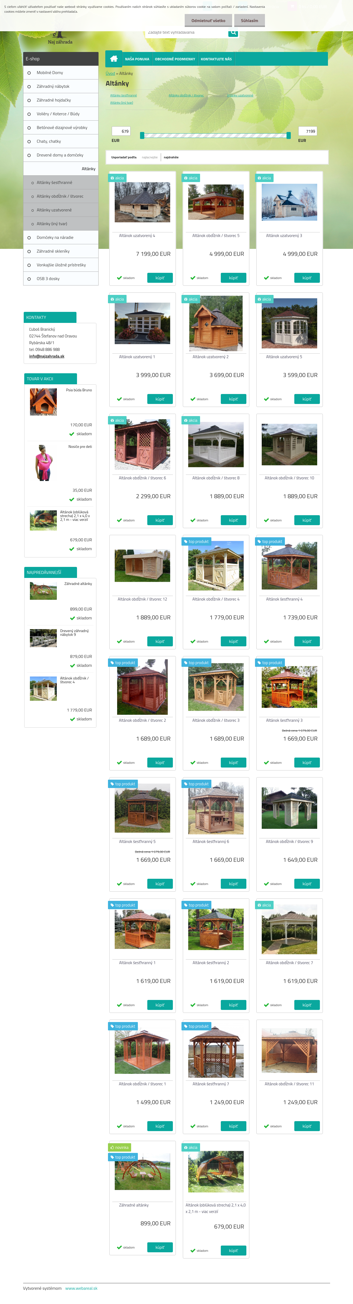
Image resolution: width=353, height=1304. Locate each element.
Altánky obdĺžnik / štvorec (60, 196)
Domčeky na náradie (55, 237)
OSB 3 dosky (48, 278)
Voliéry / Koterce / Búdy (58, 113)
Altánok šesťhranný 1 (137, 963)
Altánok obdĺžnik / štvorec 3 (215, 720)
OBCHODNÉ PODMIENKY (175, 59)
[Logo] (60, 32)
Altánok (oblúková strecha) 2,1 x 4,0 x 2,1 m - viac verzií (75, 515)
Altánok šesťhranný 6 (211, 841)
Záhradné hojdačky (54, 100)
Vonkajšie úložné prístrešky (61, 265)
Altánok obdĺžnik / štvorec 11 (289, 1084)
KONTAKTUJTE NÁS (216, 59)
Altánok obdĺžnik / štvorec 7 (289, 963)
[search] (233, 32)
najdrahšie (171, 157)
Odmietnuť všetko (208, 20)
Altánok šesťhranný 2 (211, 963)
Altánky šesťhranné (54, 182)
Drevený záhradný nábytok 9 (74, 632)
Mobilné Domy (50, 72)
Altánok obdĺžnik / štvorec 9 (289, 841)
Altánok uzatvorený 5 (284, 357)
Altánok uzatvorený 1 (137, 357)
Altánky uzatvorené (54, 210)
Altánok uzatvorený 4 (137, 235)
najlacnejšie (150, 157)
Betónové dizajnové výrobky (62, 127)
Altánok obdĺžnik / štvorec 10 (289, 478)
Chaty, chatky (49, 141)
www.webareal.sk (81, 1288)
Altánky (89, 168)
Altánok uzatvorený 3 (284, 235)
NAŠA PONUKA (137, 59)
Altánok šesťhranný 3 (284, 720)
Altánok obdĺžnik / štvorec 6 (142, 478)
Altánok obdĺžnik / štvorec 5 (215, 235)
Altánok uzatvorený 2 (211, 357)
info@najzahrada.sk (46, 356)
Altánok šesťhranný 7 (211, 1084)
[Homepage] (116, 58)
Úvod (110, 73)
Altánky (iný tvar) (52, 223)
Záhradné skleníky (53, 251)
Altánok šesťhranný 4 (284, 599)
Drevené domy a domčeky (60, 155)
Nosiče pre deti (80, 446)
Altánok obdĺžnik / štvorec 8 (215, 478)
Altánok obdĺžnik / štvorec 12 (142, 599)
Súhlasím (249, 20)
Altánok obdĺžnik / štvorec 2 (142, 720)
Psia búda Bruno (79, 390)
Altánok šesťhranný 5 (137, 841)
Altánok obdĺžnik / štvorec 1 (142, 1084)
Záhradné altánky (78, 583)
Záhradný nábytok (53, 86)
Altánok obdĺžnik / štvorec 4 (74, 680)
